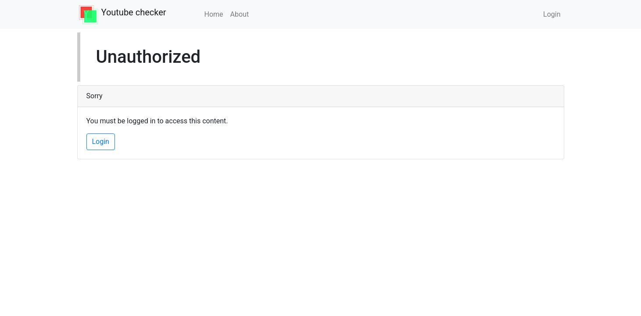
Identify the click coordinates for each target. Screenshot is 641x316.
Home (213, 14)
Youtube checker (133, 12)
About (239, 14)
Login (551, 14)
